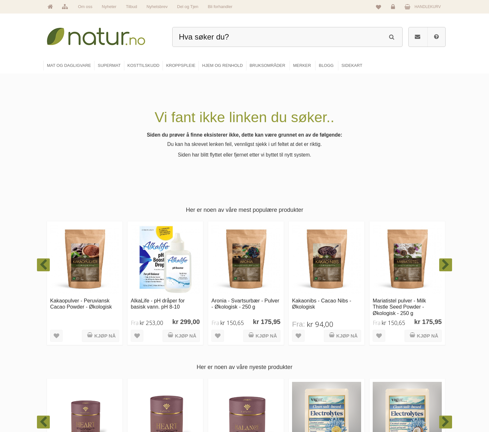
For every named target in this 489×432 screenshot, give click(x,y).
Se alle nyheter (197, 394)
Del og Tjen (187, 6)
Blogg (326, 353)
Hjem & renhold (266, 408)
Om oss (85, 6)
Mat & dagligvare (267, 353)
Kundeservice (397, 380)
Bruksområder (333, 366)
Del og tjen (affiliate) (338, 394)
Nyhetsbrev (157, 6)
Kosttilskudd (263, 380)
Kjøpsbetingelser (400, 394)
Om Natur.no (196, 366)
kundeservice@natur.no (108, 390)
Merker (191, 380)
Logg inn (394, 8)
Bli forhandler (220, 6)
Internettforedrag (335, 380)
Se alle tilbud (196, 408)
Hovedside (194, 353)
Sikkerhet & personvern (406, 408)
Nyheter (109, 6)
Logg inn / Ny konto (402, 353)
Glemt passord (398, 366)
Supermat (261, 366)
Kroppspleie (263, 394)
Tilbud (131, 6)
